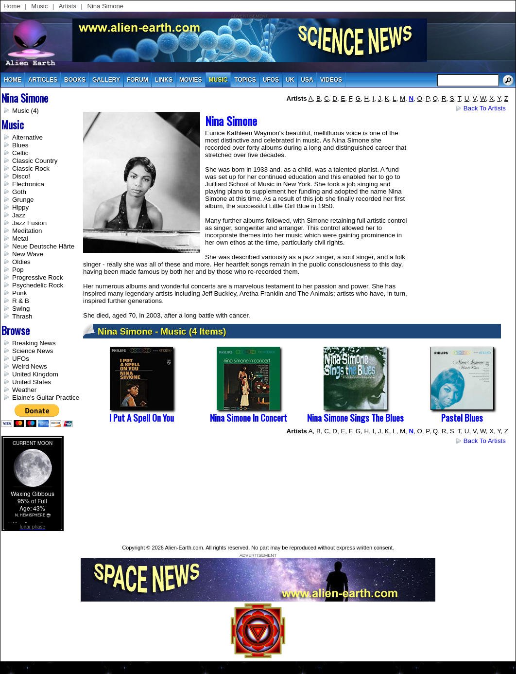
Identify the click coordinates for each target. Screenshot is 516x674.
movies (190, 79)
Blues (20, 145)
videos (331, 79)
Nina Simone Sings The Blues (355, 417)
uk (290, 79)
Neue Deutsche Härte (43, 246)
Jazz (18, 215)
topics (245, 79)
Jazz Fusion (29, 223)
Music (39, 6)
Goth (19, 191)
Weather (24, 389)
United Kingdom (35, 374)
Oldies (21, 262)
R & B (20, 300)
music (218, 79)
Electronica (28, 184)
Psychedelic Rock (37, 285)
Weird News (29, 366)
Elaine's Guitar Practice (45, 397)
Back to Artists (485, 108)
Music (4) (25, 110)
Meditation (27, 230)
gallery (106, 79)
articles (42, 79)
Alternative (27, 137)
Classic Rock (31, 168)
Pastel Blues (462, 417)
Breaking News (34, 343)
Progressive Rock (37, 277)
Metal (20, 238)
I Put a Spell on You (141, 417)
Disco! (21, 176)
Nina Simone (105, 6)
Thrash (22, 316)
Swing (21, 308)
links (163, 79)
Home (11, 6)
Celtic (20, 153)
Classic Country (34, 160)
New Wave (27, 254)
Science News (32, 351)
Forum (137, 79)
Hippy (20, 207)
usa (307, 79)
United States (31, 382)
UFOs (271, 79)
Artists (67, 6)
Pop (18, 269)
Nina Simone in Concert (248, 417)
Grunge (23, 199)
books (75, 79)
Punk (19, 293)
